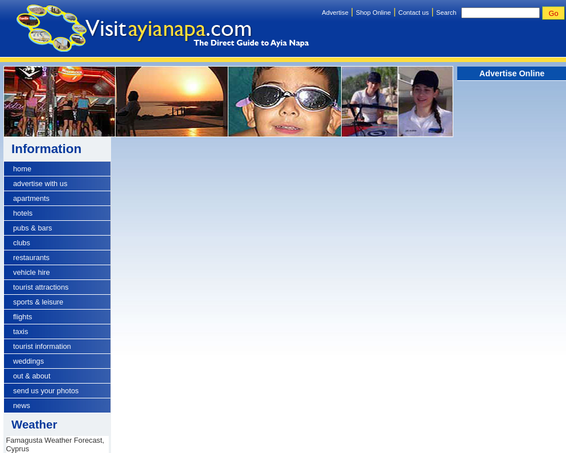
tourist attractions (40, 287)
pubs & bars (32, 228)
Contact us (414, 12)
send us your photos (46, 390)
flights (22, 316)
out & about (31, 376)
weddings (28, 361)
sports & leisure (38, 302)
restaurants (31, 257)
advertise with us (40, 183)
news (21, 405)
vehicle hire (31, 272)
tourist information (42, 346)
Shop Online (373, 12)
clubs (21, 242)
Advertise (335, 12)
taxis (20, 331)
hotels (22, 213)
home (22, 168)
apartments (31, 198)
